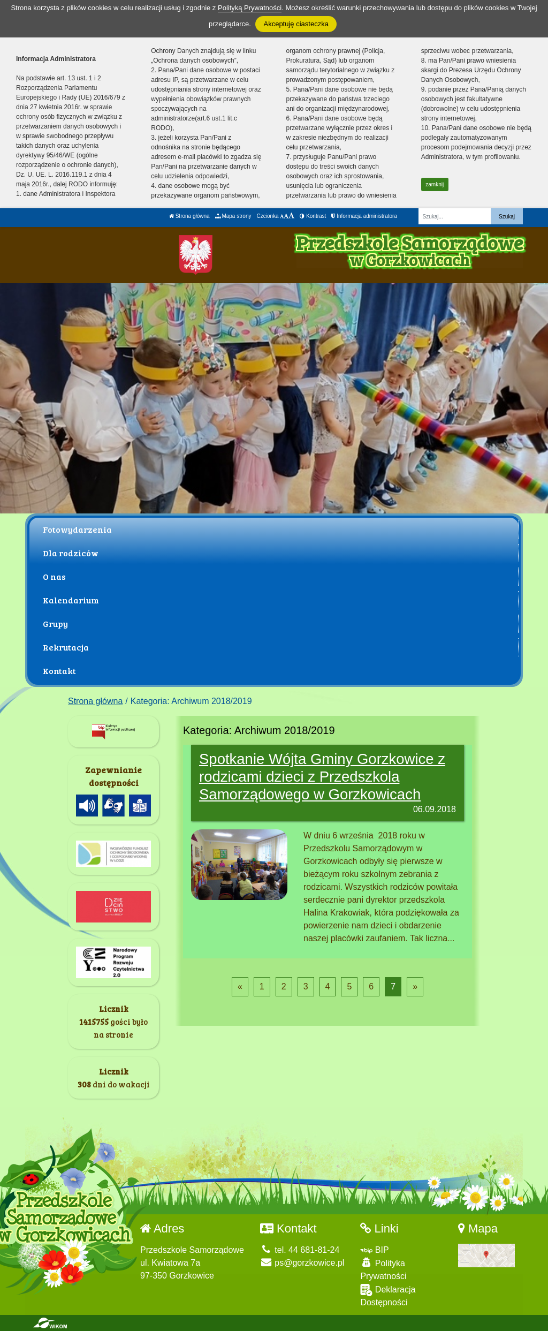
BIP (374, 1249)
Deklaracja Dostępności (387, 1295)
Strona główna (189, 216)
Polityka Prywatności (383, 1269)
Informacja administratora (364, 216)
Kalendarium (71, 600)
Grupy (55, 623)
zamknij (434, 184)
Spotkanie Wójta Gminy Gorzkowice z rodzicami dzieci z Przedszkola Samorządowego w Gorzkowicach (322, 777)
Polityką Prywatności (249, 8)
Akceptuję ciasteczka (295, 24)
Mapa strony (233, 216)
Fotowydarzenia (77, 529)
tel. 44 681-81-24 (299, 1249)
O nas (54, 576)
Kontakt (59, 670)
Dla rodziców (70, 552)
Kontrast (313, 216)
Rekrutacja (66, 647)
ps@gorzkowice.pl (302, 1262)
